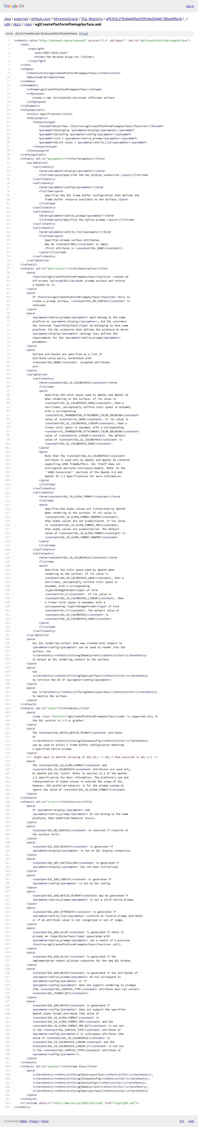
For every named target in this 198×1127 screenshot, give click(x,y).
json (191, 1121)
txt (181, 1121)
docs (17, 24)
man (28, 24)
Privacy (33, 1121)
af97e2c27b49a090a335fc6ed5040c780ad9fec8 (144, 18)
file (83, 33)
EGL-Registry (92, 18)
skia (7, 18)
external (21, 18)
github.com (40, 18)
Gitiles (23, 1121)
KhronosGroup (66, 18)
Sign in (190, 6)
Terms (45, 1121)
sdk (7, 24)
